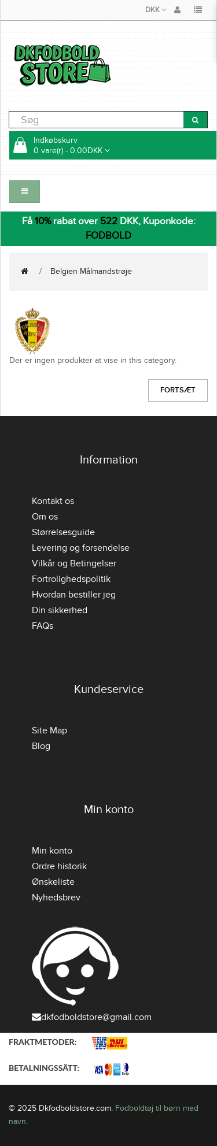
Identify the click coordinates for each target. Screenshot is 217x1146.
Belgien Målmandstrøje (91, 271)
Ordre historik (59, 866)
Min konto (52, 850)
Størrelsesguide (63, 532)
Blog (41, 746)
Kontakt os (53, 501)
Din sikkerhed (59, 610)
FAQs (42, 626)
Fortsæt (178, 390)
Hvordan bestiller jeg (74, 594)
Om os (45, 516)
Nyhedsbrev (56, 897)
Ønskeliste (53, 882)
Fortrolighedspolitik (71, 579)
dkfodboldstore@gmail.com (92, 1017)
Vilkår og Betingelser (74, 563)
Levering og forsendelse (81, 548)
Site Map (49, 730)
